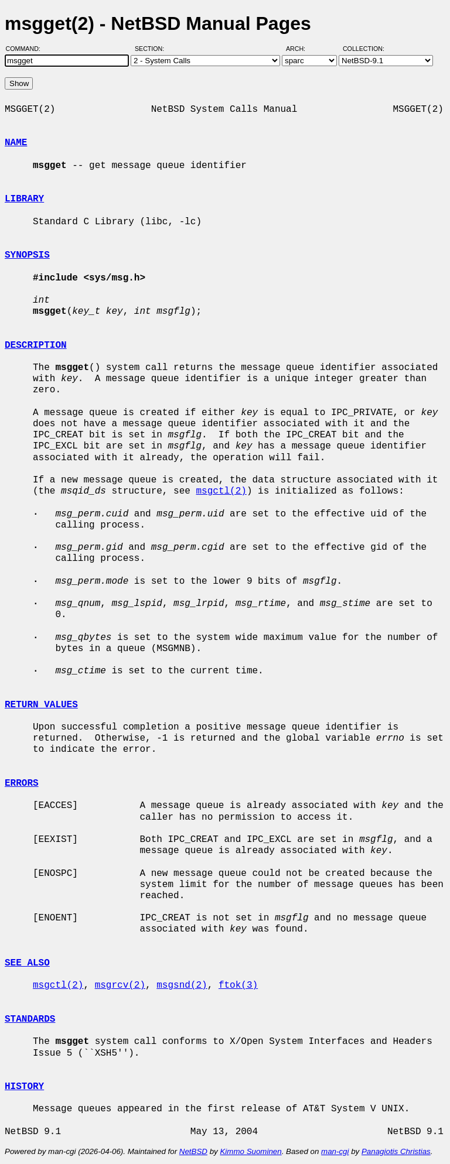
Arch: (301, 48)
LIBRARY (24, 199)
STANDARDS (30, 1019)
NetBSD (193, 1151)
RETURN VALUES (41, 705)
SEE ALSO (27, 963)
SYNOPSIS (27, 255)
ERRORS (22, 783)
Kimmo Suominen (250, 1151)
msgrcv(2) (120, 985)
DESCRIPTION (36, 345)
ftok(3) (238, 985)
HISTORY (24, 1086)
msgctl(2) (221, 491)
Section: (152, 48)
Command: (26, 48)
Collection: (363, 48)
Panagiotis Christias (396, 1151)
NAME (16, 142)
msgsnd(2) (181, 985)
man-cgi (335, 1151)
